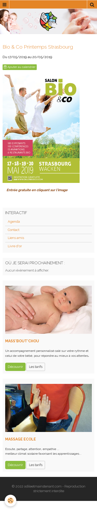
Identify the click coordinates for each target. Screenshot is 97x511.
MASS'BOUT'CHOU (22, 341)
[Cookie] (10, 500)
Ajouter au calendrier (19, 67)
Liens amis (16, 238)
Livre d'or (15, 246)
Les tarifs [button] (35, 367)
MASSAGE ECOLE (20, 439)
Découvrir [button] (15, 367)
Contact (13, 230)
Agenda (14, 221)
